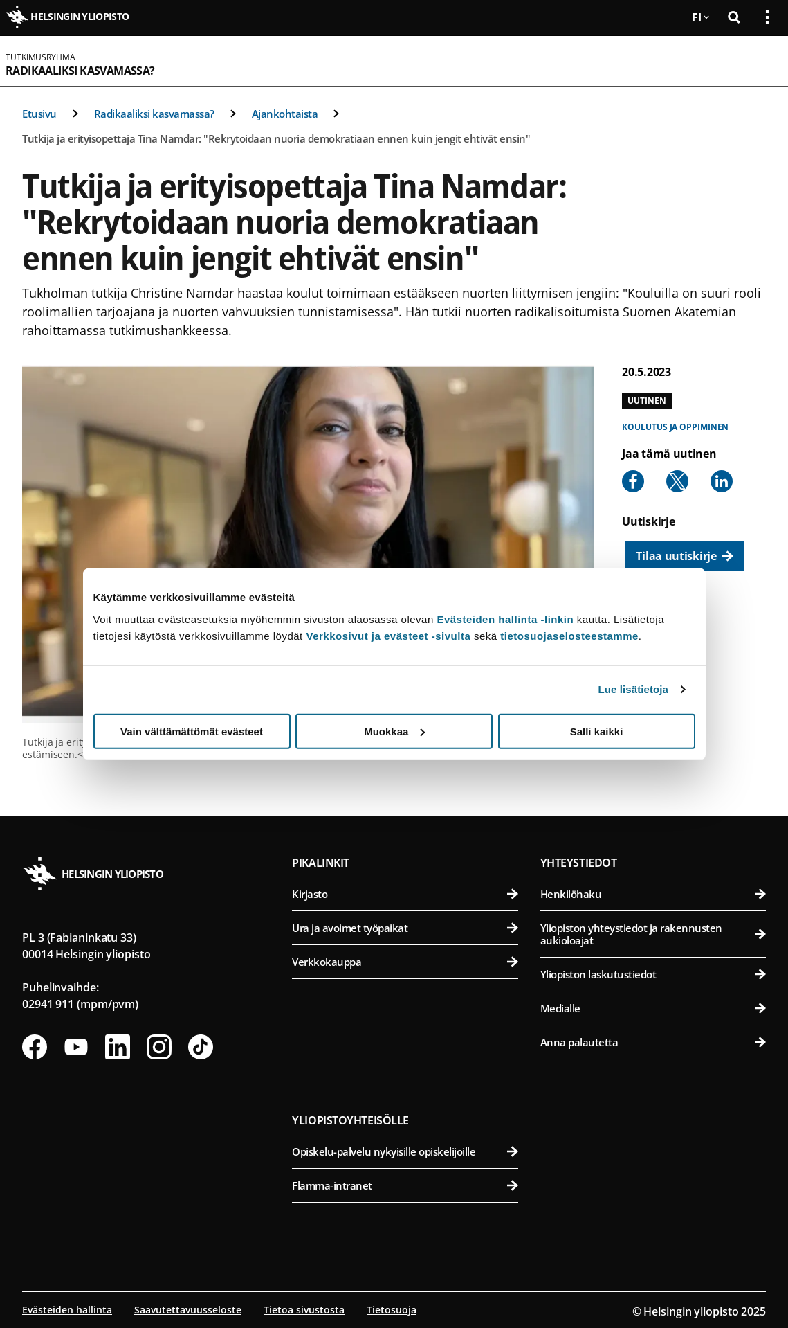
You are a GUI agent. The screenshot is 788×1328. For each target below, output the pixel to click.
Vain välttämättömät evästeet (191, 731)
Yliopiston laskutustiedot (653, 974)
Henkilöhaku (653, 894)
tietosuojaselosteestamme (569, 635)
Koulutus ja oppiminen (675, 427)
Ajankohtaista (285, 113)
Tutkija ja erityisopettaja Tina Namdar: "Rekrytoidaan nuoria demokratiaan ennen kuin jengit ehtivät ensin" (276, 138)
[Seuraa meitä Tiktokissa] (200, 1046)
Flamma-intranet (404, 1185)
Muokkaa (394, 731)
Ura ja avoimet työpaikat (404, 928)
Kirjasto (404, 894)
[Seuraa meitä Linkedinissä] (117, 1046)
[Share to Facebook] (633, 481)
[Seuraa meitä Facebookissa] (34, 1046)
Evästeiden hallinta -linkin (505, 619)
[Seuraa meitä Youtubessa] (76, 1046)
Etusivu (39, 113)
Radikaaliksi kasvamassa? (80, 70)
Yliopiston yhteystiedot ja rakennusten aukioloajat (653, 934)
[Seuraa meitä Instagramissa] (159, 1046)
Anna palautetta (653, 1042)
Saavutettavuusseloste (187, 1309)
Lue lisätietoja (633, 689)
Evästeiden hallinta (67, 1309)
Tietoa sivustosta (304, 1309)
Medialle (653, 1008)
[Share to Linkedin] (722, 481)
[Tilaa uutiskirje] (684, 556)
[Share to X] (677, 481)
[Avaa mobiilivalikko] (761, 61)
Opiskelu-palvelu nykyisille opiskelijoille (404, 1151)
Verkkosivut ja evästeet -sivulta (388, 635)
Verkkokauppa (404, 962)
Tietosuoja (391, 1309)
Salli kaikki (596, 731)
